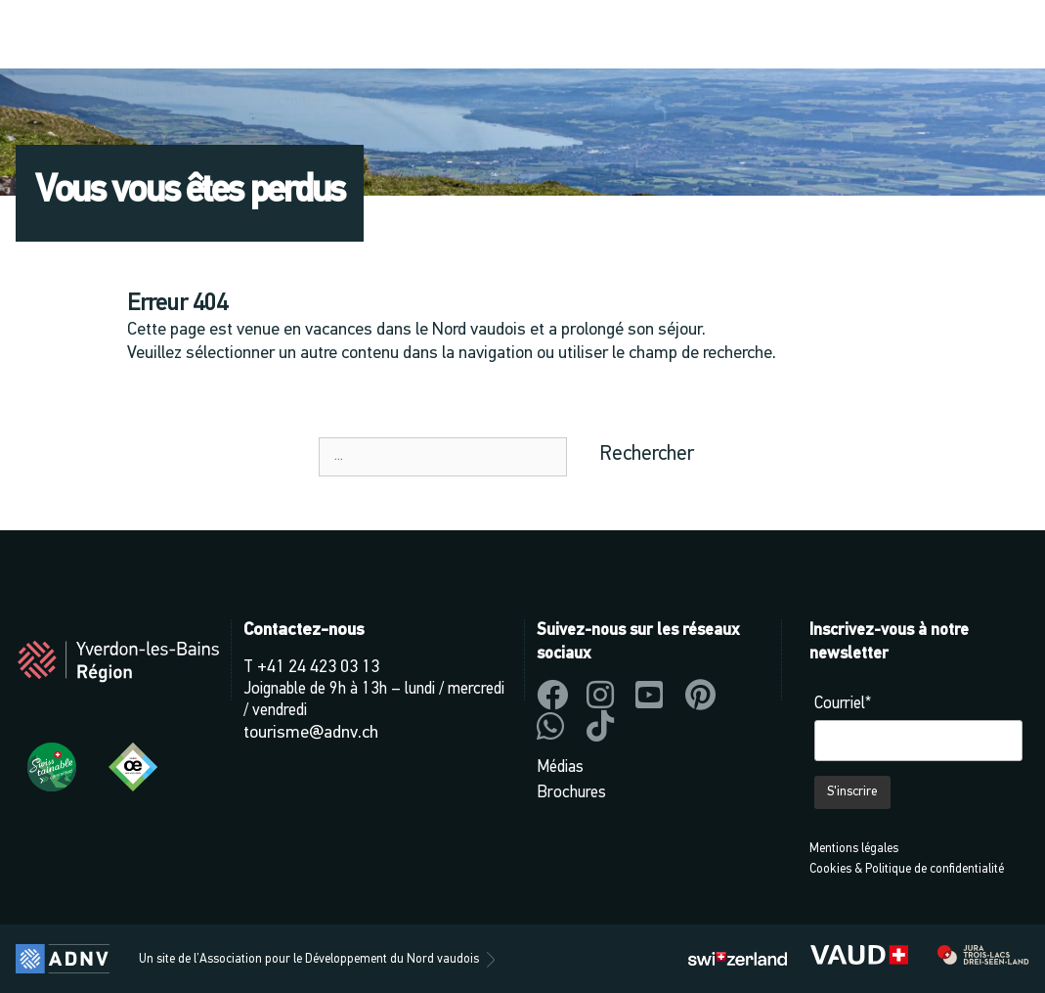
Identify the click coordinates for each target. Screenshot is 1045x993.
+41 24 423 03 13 (318, 667)
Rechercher (646, 454)
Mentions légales (853, 848)
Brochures (571, 793)
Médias (560, 767)
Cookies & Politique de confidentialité (906, 869)
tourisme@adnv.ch (310, 733)
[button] (836, 36)
